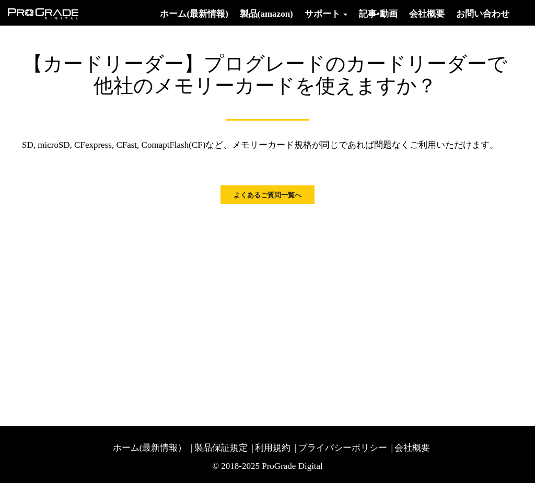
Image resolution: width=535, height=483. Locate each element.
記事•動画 (378, 14)
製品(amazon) (266, 14)
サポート (326, 14)
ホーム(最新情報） (150, 448)
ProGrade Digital (292, 466)
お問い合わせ (482, 14)
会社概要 (427, 14)
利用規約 (272, 448)
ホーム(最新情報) (194, 14)
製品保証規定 (221, 448)
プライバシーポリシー (342, 448)
